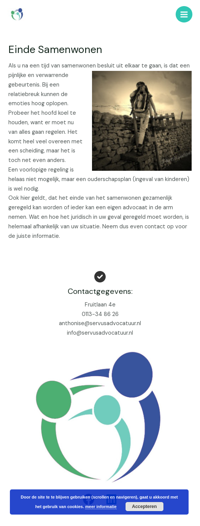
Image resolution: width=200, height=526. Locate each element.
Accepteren (144, 506)
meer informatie (101, 506)
